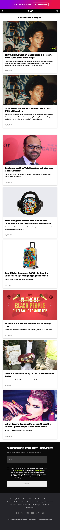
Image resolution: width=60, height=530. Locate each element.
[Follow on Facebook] (17, 513)
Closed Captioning (27, 502)
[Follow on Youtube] (32, 513)
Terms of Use (18, 470)
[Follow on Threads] (42, 513)
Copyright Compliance (45, 502)
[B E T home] (30, 12)
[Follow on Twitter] (22, 513)
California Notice (13, 502)
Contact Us (46, 505)
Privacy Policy (38, 470)
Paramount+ (30, 508)
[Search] (57, 11)
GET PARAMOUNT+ (41, 4)
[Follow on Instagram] (27, 513)
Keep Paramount (24, 505)
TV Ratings (36, 505)
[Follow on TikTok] (37, 513)
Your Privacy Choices (42, 499)
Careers (13, 505)
